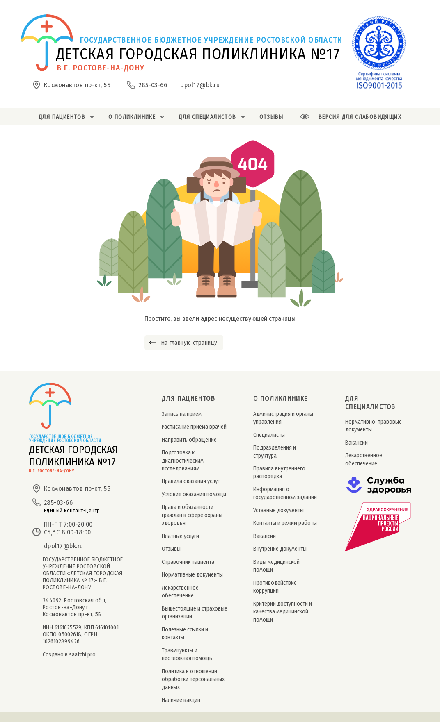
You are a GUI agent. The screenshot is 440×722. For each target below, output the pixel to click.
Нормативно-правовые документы (373, 425)
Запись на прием (182, 414)
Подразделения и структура (274, 451)
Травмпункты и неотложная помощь (187, 654)
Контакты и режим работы (285, 523)
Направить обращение (189, 439)
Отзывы (171, 548)
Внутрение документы (280, 548)
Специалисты (269, 434)
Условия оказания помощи (194, 494)
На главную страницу (189, 342)
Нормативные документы (192, 574)
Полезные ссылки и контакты (185, 633)
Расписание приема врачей (194, 426)
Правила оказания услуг (191, 481)
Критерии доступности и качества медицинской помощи (282, 611)
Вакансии (264, 536)
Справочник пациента (188, 562)
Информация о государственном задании (285, 493)
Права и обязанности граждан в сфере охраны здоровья (192, 515)
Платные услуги (180, 536)
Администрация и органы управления (283, 418)
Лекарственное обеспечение (180, 591)
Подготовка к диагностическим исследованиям (183, 460)
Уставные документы (278, 510)
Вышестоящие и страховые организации (194, 612)
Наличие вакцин (181, 700)
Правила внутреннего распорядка (279, 472)
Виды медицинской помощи (276, 566)
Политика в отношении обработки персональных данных (193, 679)
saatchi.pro (82, 654)
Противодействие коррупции (275, 586)
